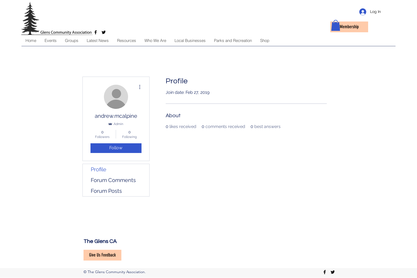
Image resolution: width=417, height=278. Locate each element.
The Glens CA (100, 241)
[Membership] (349, 27)
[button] (335, 25)
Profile (98, 169)
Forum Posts (106, 191)
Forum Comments (113, 180)
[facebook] (324, 272)
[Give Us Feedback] (102, 255)
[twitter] (332, 272)
